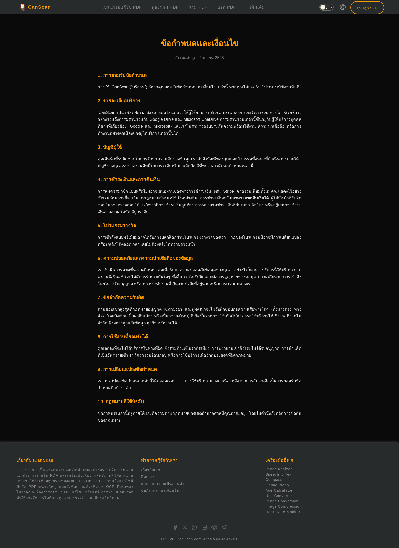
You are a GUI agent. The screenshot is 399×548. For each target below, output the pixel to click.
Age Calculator (279, 490)
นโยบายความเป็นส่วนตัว (162, 484)
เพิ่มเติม (257, 7)
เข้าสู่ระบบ (367, 7)
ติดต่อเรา (149, 477)
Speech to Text (279, 474)
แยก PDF (227, 7)
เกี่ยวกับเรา (150, 470)
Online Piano (277, 485)
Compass (274, 480)
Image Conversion (282, 501)
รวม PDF (198, 7)
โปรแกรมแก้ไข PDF (122, 7)
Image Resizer (279, 469)
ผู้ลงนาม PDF (165, 7)
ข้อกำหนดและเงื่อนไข (160, 490)
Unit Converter (279, 496)
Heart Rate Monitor (283, 512)
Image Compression (284, 506)
